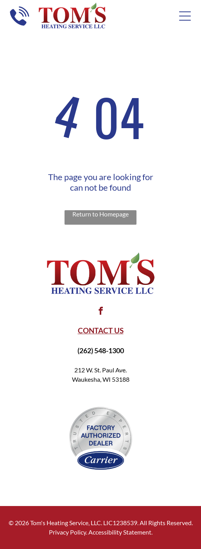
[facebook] (100, 312)
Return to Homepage (100, 214)
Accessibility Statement (119, 532)
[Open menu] (185, 16)
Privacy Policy (67, 532)
